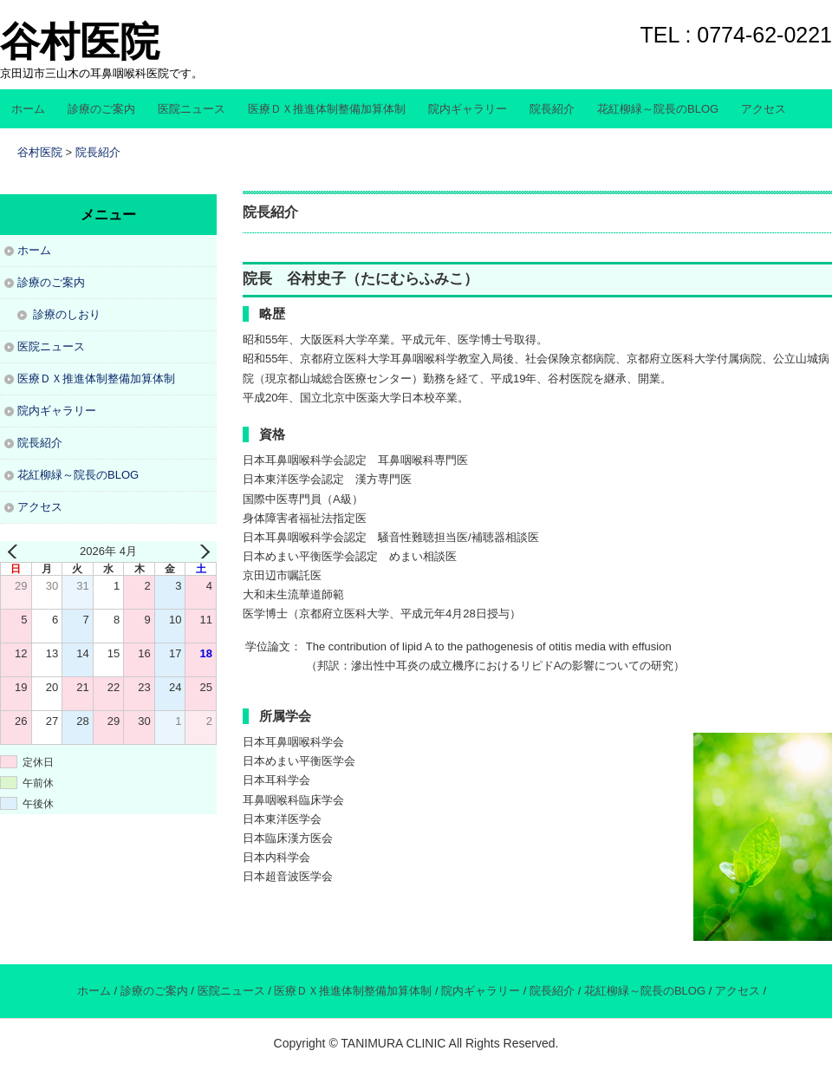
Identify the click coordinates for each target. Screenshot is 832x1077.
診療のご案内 (101, 108)
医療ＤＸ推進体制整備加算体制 (327, 108)
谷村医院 (79, 41)
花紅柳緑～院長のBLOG (657, 108)
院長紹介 (552, 108)
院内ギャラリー (467, 108)
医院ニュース (191, 108)
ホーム (28, 108)
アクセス (763, 108)
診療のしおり (67, 314)
